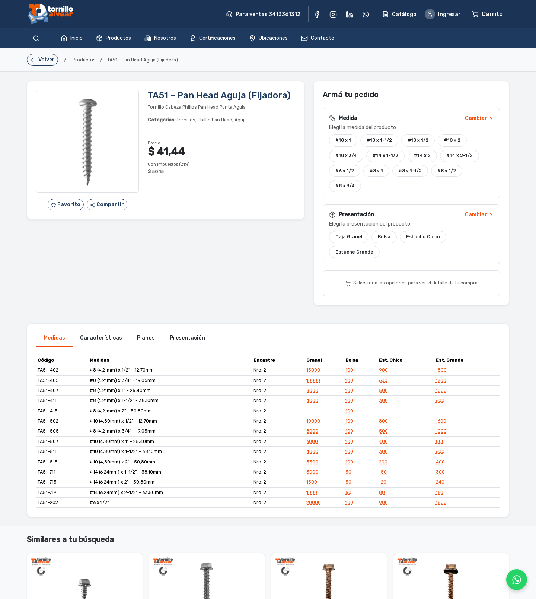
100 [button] (349, 371)
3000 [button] (312, 473)
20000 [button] (313, 504)
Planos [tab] (146, 339)
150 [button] (383, 473)
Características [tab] (101, 339)
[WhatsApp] (516, 579)
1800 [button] (441, 371)
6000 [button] (312, 443)
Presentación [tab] (187, 339)
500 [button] (383, 392)
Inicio (72, 38)
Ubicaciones (268, 38)
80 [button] (382, 493)
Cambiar (479, 120)
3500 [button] (312, 463)
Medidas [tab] (54, 339)
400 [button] (383, 443)
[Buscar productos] (36, 38)
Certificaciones (212, 38)
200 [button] (383, 463)
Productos (113, 38)
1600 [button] (441, 422)
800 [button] (383, 422)
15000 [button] (313, 371)
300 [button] (383, 402)
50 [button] (348, 473)
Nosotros (160, 38)
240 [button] (440, 483)
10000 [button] (313, 381)
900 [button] (383, 371)
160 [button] (439, 493)
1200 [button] (441, 381)
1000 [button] (441, 392)
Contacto (317, 38)
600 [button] (383, 381)
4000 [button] (312, 402)
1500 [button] (311, 483)
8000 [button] (312, 392)
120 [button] (382, 483)
